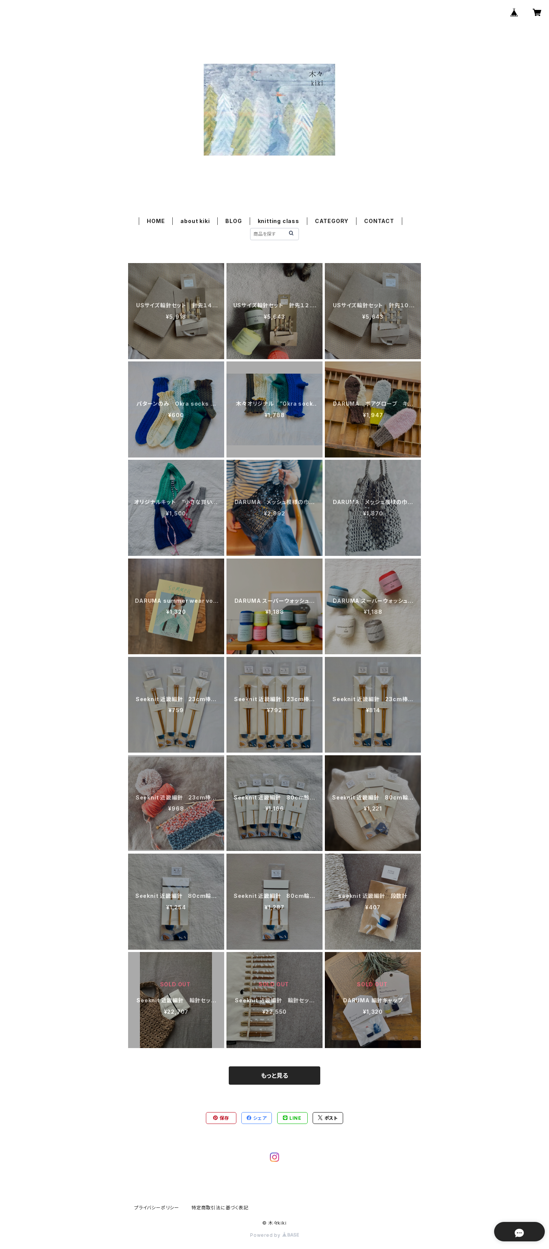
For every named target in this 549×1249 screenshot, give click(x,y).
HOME (156, 221)
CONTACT (379, 221)
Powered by (274, 1235)
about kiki (195, 221)
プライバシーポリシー (156, 1207)
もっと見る (274, 1075)
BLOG (233, 221)
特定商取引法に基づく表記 (220, 1207)
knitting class (278, 221)
